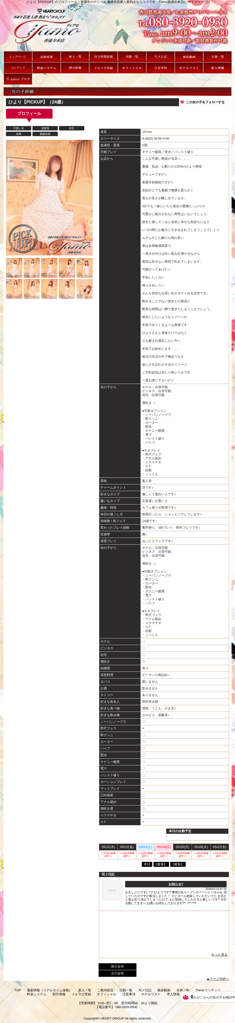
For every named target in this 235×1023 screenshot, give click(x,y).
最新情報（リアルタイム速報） (46, 56)
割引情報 (75, 68)
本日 (147, 864)
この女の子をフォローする (205, 102)
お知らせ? (176, 884)
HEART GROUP (112, 1018)
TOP (18, 56)
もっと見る (219, 954)
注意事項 (160, 68)
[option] (49, 197)
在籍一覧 (217, 56)
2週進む (178, 864)
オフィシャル (132, 68)
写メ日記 (160, 56)
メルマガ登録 (103, 68)
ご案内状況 (103, 56)
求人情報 (217, 68)
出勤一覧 (132, 56)
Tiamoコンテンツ (18, 68)
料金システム (46, 68)
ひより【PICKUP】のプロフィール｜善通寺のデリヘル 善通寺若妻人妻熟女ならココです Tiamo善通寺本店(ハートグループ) (117, 27)
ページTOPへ (219, 979)
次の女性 (117, 973)
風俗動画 (189, 56)
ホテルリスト (189, 68)
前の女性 (117, 966)
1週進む (161, 864)
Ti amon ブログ (18, 79)
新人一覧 (75, 56)
